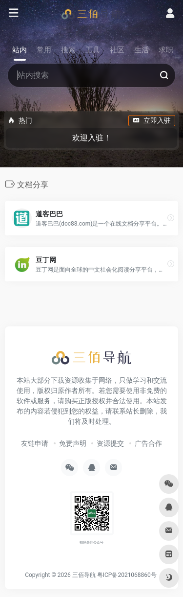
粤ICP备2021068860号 (127, 575)
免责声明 (72, 443)
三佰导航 (84, 575)
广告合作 (148, 443)
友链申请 (34, 443)
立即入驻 (152, 120)
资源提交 (110, 443)
